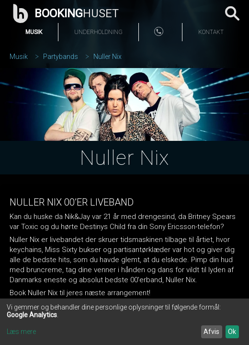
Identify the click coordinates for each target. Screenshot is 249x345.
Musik (33, 32)
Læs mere (21, 331)
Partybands (60, 56)
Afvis (211, 331)
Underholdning (98, 32)
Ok (232, 331)
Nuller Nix (107, 56)
